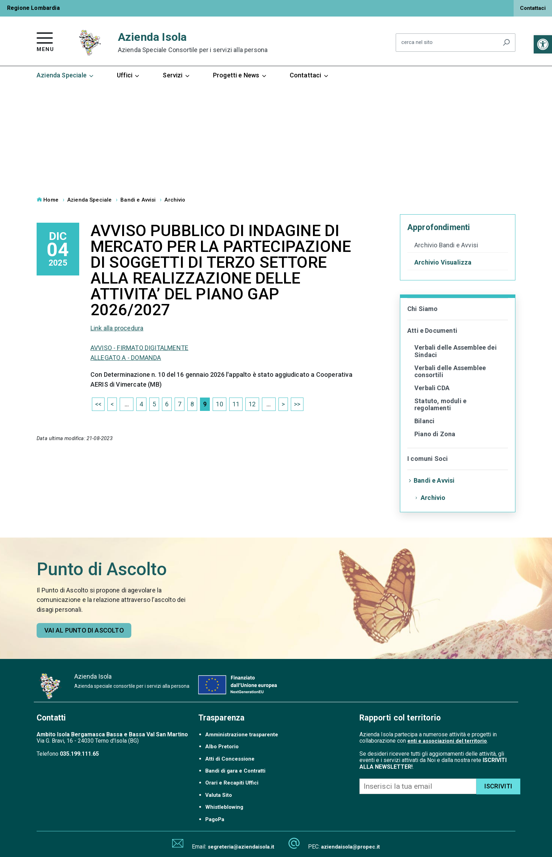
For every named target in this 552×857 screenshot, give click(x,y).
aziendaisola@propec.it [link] (350, 847)
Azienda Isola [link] (193, 42)
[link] (543, 44)
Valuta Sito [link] (218, 795)
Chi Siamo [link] (422, 308)
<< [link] (98, 404)
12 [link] (252, 404)
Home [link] (47, 200)
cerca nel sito (417, 43)
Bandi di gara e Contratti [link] (235, 771)
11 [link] (235, 404)
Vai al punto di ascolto (84, 630)
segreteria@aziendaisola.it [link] (241, 847)
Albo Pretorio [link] (222, 746)
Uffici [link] (128, 75)
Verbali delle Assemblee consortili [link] (450, 371)
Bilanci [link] (424, 421)
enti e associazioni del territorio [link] (447, 741)
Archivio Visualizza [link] (442, 262)
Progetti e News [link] (240, 75)
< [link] (112, 404)
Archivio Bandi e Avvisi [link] (446, 245)
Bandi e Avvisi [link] (138, 200)
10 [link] (219, 404)
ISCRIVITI (498, 786)
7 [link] (179, 404)
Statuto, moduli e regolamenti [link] (440, 404)
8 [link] (192, 404)
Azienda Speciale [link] (65, 75)
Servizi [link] (176, 75)
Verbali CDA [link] (432, 388)
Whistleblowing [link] (224, 807)
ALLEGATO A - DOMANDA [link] (125, 357)
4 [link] (141, 404)
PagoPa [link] (214, 819)
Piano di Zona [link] (434, 434)
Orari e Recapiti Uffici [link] (231, 783)
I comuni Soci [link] (427, 458)
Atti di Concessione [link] (230, 759)
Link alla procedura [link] (116, 328)
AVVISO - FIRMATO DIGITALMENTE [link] (139, 347)
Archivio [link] (174, 200)
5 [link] (154, 404)
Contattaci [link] (533, 8)
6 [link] (167, 404)
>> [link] (297, 404)
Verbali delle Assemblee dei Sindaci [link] (455, 351)
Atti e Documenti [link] (432, 330)
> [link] (283, 404)
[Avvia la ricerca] (506, 42)
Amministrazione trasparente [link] (241, 734)
